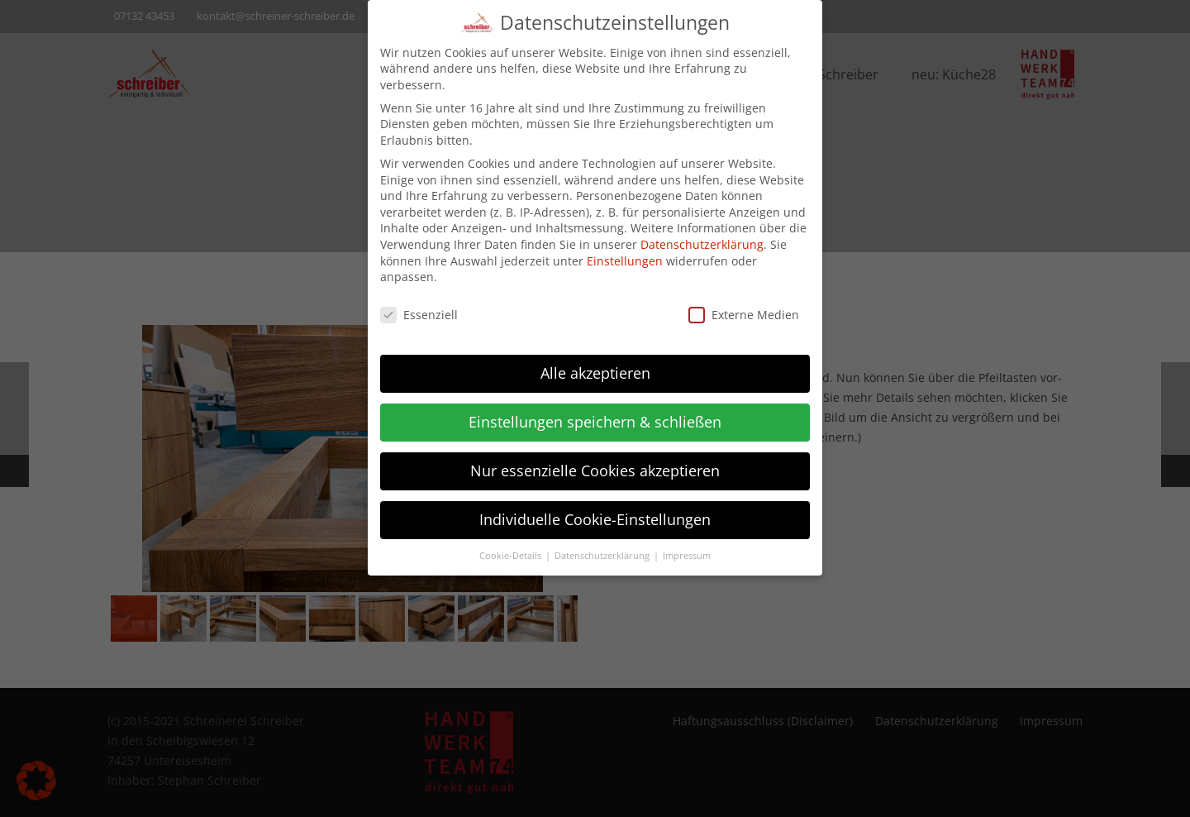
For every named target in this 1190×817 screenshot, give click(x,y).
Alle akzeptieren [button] (595, 361)
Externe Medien (743, 303)
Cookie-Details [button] (511, 544)
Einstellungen (625, 249)
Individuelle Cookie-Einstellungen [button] (595, 508)
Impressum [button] (687, 544)
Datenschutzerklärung (702, 233)
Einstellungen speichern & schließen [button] (595, 410)
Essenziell (419, 303)
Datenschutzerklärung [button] (603, 544)
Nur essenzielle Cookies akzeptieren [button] (595, 459)
